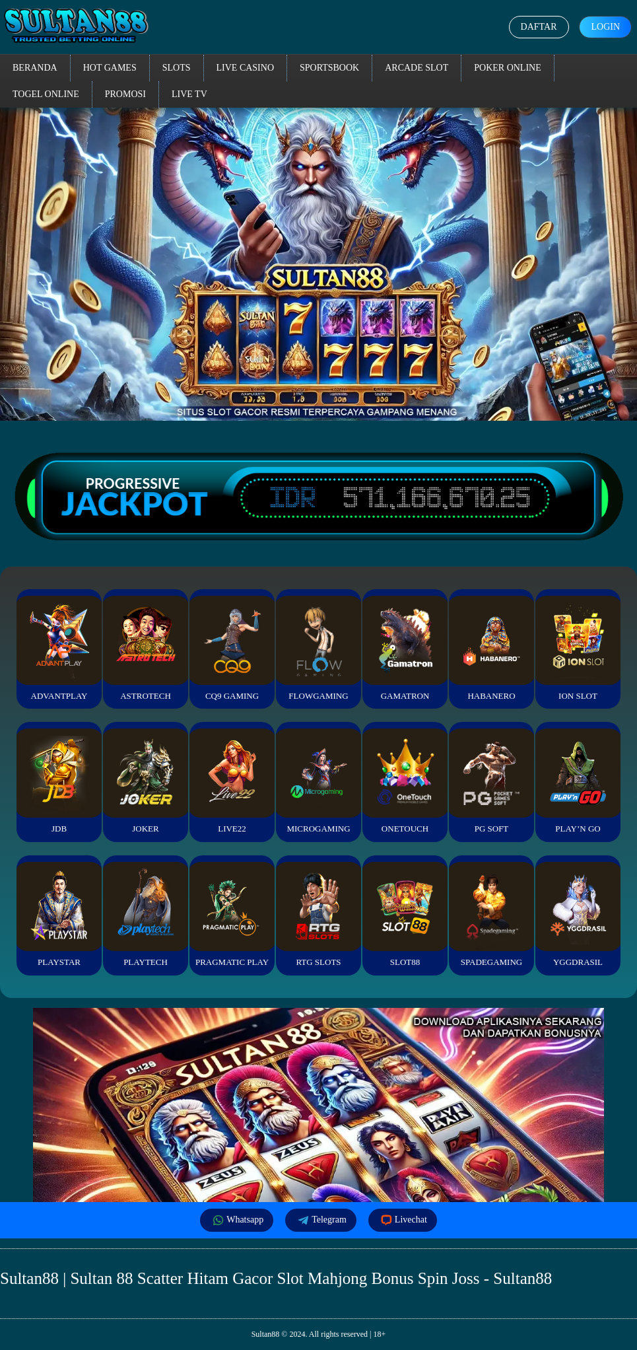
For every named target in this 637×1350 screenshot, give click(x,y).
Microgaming (318, 781)
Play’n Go (577, 781)
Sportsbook (329, 68)
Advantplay (59, 648)
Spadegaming (491, 914)
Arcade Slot (416, 68)
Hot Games (110, 68)
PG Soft (491, 781)
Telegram (321, 1220)
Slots (176, 68)
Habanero (491, 648)
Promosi (125, 94)
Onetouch (404, 781)
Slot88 (404, 914)
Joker (145, 781)
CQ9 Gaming (231, 648)
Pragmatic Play (231, 914)
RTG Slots (318, 914)
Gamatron (404, 648)
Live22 (231, 781)
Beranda (35, 68)
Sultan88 (265, 1334)
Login (605, 27)
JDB (59, 781)
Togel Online (46, 94)
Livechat (402, 1220)
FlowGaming (318, 648)
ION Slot (577, 648)
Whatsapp (236, 1220)
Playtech (145, 914)
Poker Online (507, 68)
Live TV (189, 94)
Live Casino (246, 68)
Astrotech (145, 648)
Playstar (59, 914)
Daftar (539, 27)
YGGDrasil (577, 914)
